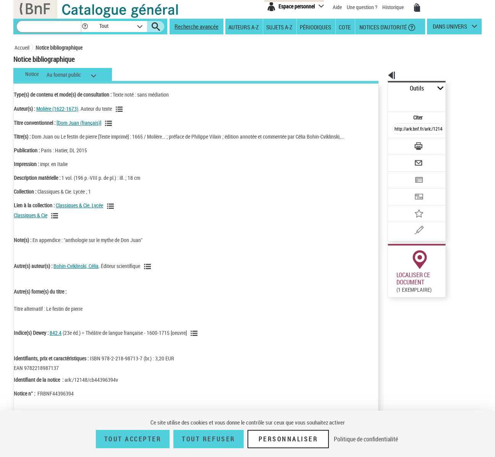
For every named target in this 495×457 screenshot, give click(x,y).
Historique (393, 7)
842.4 (55, 332)
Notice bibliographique (59, 47)
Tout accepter (133, 439)
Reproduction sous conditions (446, 286)
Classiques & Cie (30, 215)
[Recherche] (49, 26)
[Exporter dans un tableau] (402, 159)
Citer (385, 100)
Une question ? (362, 7)
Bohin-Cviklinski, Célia (76, 266)
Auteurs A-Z (243, 27)
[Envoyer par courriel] (397, 144)
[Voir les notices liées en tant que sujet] (195, 333)
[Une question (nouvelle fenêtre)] (412, 203)
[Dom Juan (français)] (79, 122)
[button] (84, 26)
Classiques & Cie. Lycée (79, 205)
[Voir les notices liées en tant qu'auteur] (120, 109)
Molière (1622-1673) (57, 108)
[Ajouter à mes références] (402, 189)
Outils (379, 88)
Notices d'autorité (382, 27)
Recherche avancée (196, 26)
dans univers (450, 28)
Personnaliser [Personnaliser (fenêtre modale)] (288, 439)
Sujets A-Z (279, 27)
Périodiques (315, 27)
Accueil (22, 47)
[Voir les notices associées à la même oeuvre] (109, 123)
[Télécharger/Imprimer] (398, 129)
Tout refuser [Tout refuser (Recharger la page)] (208, 439)
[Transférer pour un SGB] (400, 174)
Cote (345, 27)
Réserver (394, 286)
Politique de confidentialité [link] (366, 439)
